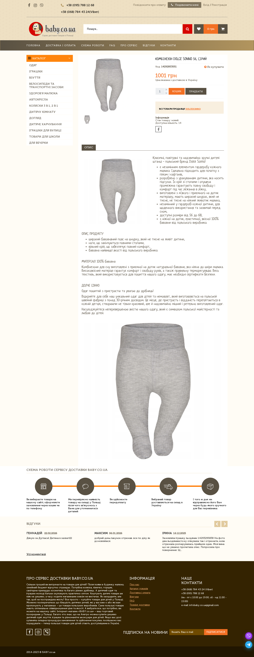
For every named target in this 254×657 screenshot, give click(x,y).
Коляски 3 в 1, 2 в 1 (43, 105)
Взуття (34, 77)
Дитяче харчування (45, 124)
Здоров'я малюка (43, 93)
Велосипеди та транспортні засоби (46, 85)
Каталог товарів (139, 588)
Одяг (33, 65)
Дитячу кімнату (42, 112)
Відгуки (149, 45)
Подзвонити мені (184, 5)
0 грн (210, 29)
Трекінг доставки (140, 605)
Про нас (134, 584)
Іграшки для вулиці (45, 130)
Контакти (168, 45)
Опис (88, 147)
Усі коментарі (36, 554)
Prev (217, 524)
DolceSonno (193, 109)
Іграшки (36, 71)
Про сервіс (128, 45)
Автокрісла (38, 99)
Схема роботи (92, 45)
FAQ (112, 45)
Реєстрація (219, 5)
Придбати (196, 91)
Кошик (176, 91)
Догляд (35, 118)
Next (224, 524)
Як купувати (214, 67)
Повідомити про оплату (149, 5)
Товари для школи (44, 136)
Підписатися (215, 632)
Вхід (206, 5)
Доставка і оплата (61, 45)
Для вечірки (38, 142)
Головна (33, 45)
